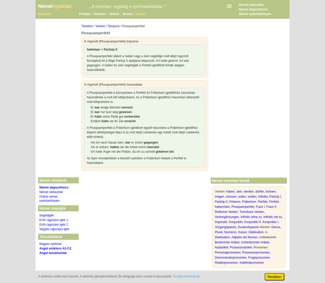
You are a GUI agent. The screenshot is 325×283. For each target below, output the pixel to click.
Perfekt (262, 201)
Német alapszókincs (253, 9)
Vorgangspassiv (225, 227)
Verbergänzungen (227, 217)
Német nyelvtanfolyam (255, 14)
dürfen (259, 191)
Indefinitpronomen (251, 262)
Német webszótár (251, 5)
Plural (219, 232)
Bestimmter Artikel (227, 242)
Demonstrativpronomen (231, 257)
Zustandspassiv (248, 227)
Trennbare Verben (251, 212)
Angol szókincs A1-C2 (55, 248)
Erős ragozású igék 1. (54, 220)
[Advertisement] (144, 211)
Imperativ (221, 222)
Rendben (274, 277)
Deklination (256, 232)
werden (249, 191)
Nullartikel (221, 247)
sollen (242, 196)
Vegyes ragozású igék (54, 229)
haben (230, 191)
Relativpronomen (226, 262)
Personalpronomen (227, 252)
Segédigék (46, 215)
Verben (114, 14)
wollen (252, 196)
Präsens (234, 201)
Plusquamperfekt (242, 207)
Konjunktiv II (252, 222)
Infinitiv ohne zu (251, 217)
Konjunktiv (235, 222)
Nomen (128, 14)
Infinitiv (262, 196)
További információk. (187, 276)
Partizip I (275, 196)
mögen (219, 196)
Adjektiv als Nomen (244, 237)
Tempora (114, 26)
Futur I (260, 207)
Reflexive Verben (226, 212)
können (270, 191)
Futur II (271, 207)
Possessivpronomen (256, 252)
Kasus (242, 232)
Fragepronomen (259, 257)
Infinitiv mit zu (272, 217)
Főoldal (84, 14)
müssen (231, 196)
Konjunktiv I (270, 222)
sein (239, 191)
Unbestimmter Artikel (255, 242)
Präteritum (249, 201)
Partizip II (221, 201)
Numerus (230, 232)
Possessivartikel (241, 247)
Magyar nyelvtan (50, 244)
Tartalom (99, 14)
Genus (275, 227)
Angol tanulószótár (53, 253)
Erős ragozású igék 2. (54, 224)
